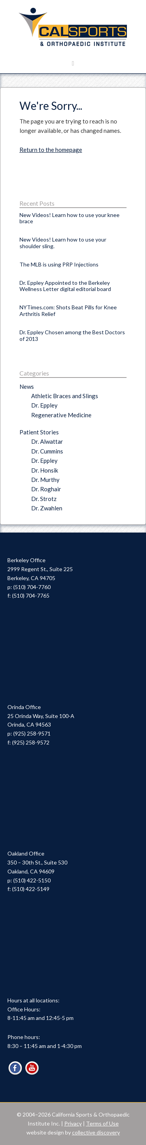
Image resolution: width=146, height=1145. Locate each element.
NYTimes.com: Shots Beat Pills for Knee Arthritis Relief (68, 310)
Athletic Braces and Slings (64, 395)
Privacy (73, 1123)
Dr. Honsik (44, 470)
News (26, 386)
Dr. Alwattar (47, 441)
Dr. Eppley (44, 405)
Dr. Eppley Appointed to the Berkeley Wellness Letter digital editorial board (65, 286)
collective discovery (96, 1132)
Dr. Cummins (47, 451)
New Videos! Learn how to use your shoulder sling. (62, 242)
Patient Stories (39, 432)
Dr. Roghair (46, 488)
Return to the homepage (50, 149)
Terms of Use (102, 1123)
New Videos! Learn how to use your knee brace (69, 218)
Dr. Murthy (45, 479)
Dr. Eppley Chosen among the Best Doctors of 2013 (72, 335)
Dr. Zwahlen (46, 508)
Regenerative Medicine (61, 414)
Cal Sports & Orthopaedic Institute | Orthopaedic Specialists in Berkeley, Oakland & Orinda (73, 27)
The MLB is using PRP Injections (59, 264)
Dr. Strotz (43, 498)
